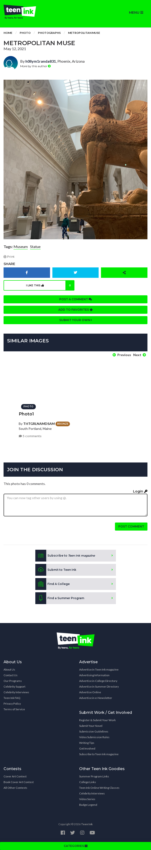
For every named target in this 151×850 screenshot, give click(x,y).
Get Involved (87, 748)
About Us (9, 669)
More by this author (35, 66)
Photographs (49, 33)
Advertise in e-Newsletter (95, 698)
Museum (21, 246)
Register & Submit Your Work (97, 720)
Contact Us (11, 675)
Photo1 (26, 414)
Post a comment (75, 299)
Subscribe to (65, 556)
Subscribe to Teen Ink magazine (99, 754)
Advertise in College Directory (98, 681)
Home (8, 33)
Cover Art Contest (15, 776)
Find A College (52, 584)
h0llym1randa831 (40, 61)
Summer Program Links (94, 776)
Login (140, 491)
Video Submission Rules (94, 737)
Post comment (131, 526)
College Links (87, 782)
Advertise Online (90, 692)
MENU (136, 12)
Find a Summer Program (59, 598)
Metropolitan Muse (84, 33)
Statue (35, 246)
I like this (50, 285)
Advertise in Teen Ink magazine (99, 669)
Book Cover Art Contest (19, 782)
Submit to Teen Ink (55, 570)
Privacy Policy (12, 703)
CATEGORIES (75, 846)
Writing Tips (86, 743)
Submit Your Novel (90, 726)
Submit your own (75, 320)
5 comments (30, 436)
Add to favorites (75, 309)
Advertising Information (94, 675)
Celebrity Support (14, 686)
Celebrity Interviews (16, 692)
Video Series (87, 799)
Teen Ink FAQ (12, 698)
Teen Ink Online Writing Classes (99, 787)
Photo (25, 33)
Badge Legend (88, 804)
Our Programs (13, 681)
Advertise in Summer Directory (99, 686)
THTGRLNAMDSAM (39, 424)
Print (9, 256)
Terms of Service (14, 709)
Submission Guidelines (93, 731)
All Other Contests (15, 787)
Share (9, 264)
